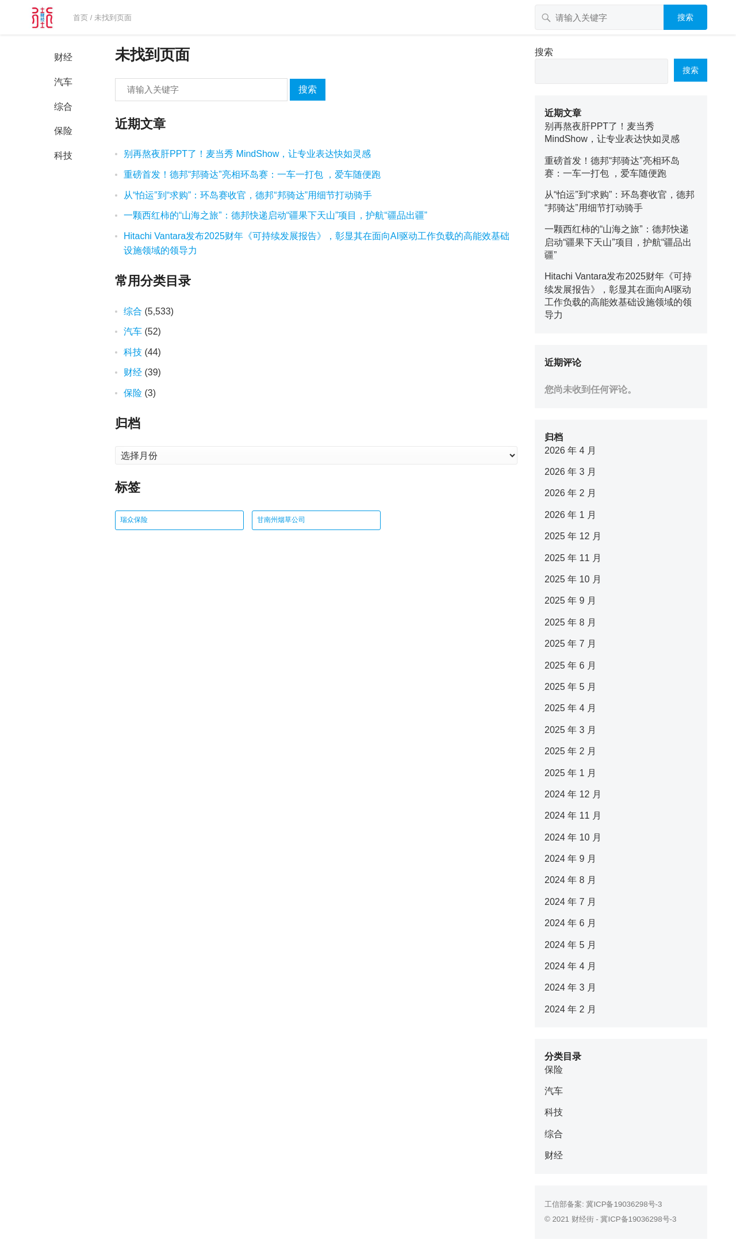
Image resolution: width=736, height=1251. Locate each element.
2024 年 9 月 (570, 859)
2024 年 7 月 (570, 902)
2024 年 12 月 (573, 794)
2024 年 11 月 (573, 815)
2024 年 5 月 (570, 945)
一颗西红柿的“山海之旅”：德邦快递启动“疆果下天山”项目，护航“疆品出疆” (275, 215)
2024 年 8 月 (570, 880)
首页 (80, 17)
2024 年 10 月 (573, 837)
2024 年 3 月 (570, 987)
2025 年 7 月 (570, 643)
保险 (63, 131)
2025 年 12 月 (573, 536)
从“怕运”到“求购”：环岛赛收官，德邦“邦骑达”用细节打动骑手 (248, 195)
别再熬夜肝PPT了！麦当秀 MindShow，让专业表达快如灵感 (247, 154)
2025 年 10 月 (573, 579)
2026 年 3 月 (570, 472)
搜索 (685, 17)
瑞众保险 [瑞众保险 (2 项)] (134, 520)
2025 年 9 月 (570, 600)
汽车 (63, 82)
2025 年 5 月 (570, 687)
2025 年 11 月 (573, 558)
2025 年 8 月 (570, 622)
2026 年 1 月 (570, 515)
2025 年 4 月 (570, 708)
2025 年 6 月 (570, 665)
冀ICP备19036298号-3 (624, 1204)
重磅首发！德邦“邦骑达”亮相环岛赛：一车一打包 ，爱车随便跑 (252, 174)
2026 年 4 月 (570, 450)
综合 (63, 107)
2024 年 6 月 (570, 923)
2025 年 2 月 (570, 751)
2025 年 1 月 (570, 773)
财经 (63, 57)
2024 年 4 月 (570, 966)
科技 (63, 155)
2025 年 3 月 (570, 730)
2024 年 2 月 (570, 1009)
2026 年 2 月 (570, 493)
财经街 (583, 1219)
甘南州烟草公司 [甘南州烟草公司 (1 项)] (281, 520)
